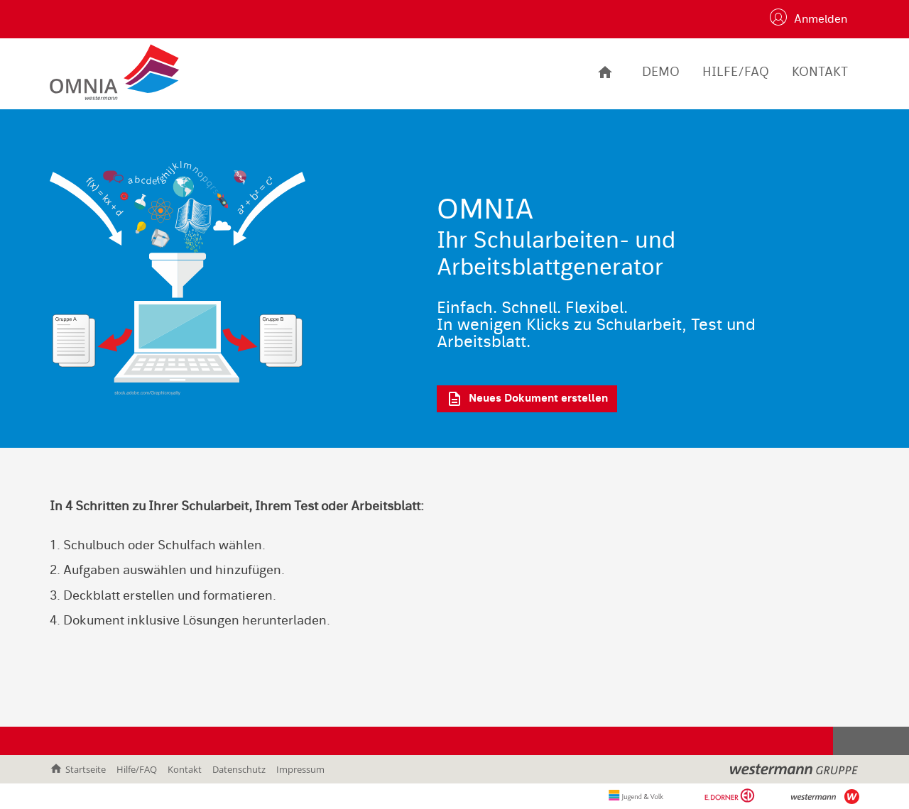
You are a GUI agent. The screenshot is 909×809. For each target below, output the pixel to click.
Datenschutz (239, 769)
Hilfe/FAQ (136, 769)
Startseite (78, 769)
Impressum (300, 769)
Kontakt (185, 769)
